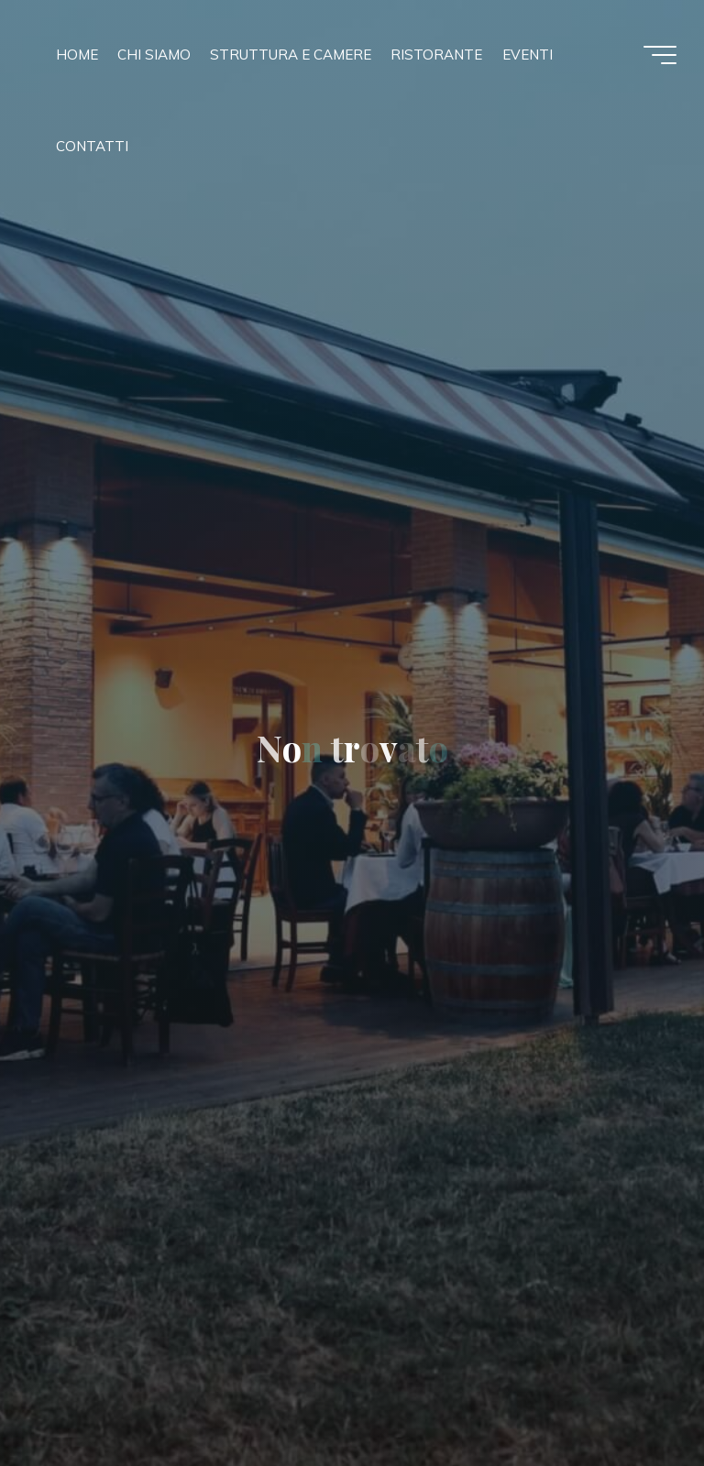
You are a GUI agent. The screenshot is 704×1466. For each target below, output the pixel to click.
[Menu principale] (660, 55)
